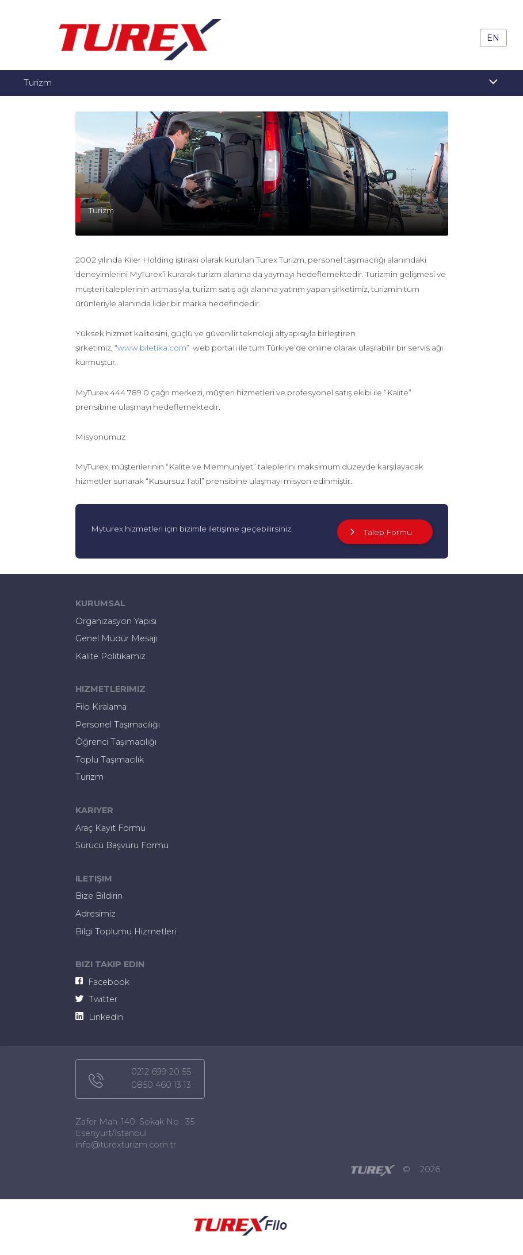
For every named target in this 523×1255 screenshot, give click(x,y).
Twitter (96, 999)
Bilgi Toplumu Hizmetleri (125, 931)
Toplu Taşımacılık (109, 759)
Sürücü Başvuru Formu (122, 845)
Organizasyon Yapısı (115, 621)
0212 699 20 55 (161, 1072)
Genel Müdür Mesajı (116, 638)
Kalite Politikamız (110, 656)
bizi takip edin (109, 964)
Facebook (102, 982)
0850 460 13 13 (161, 1085)
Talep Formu (380, 532)
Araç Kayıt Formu (110, 828)
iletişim (93, 878)
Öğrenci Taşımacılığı (115, 742)
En (493, 38)
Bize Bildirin (99, 896)
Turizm (89, 777)
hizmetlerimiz (110, 689)
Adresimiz (95, 913)
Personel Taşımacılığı (117, 724)
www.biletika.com (151, 347)
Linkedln (99, 1017)
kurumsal (100, 603)
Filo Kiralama (101, 707)
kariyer (94, 810)
